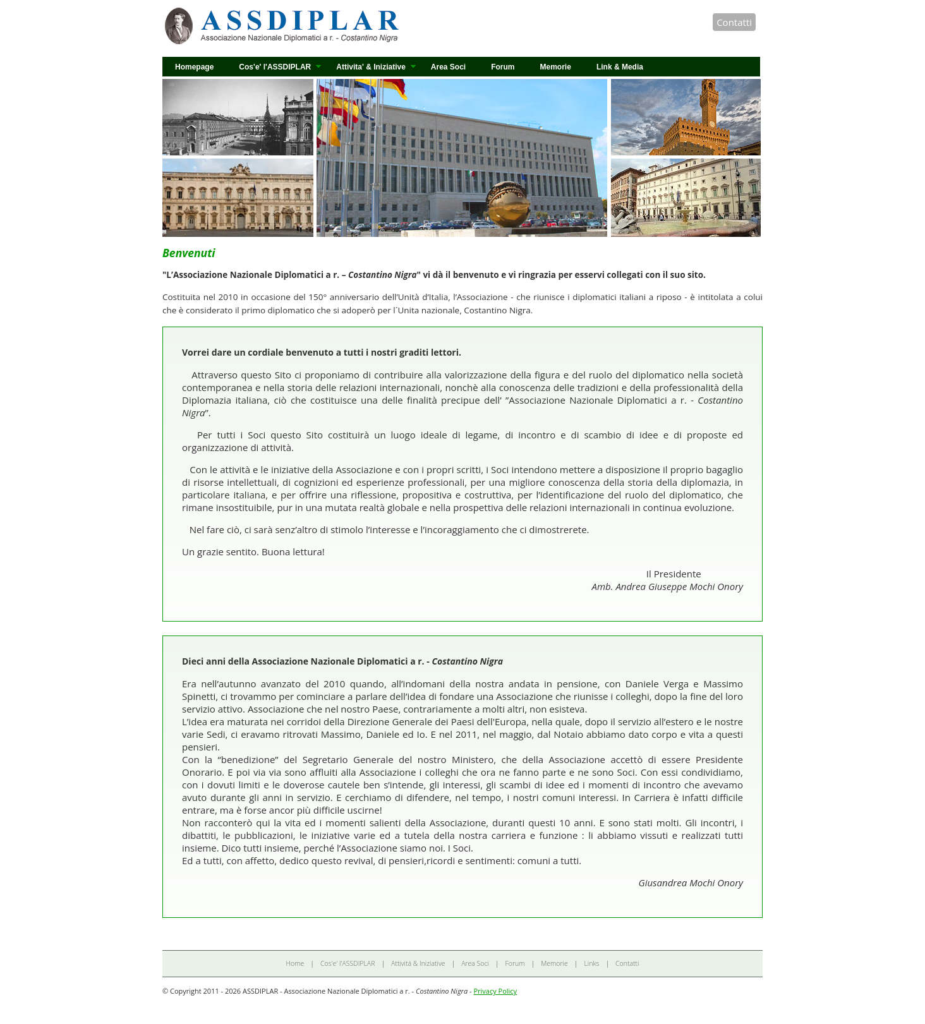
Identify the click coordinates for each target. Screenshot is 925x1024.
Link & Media (619, 67)
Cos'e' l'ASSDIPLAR (275, 67)
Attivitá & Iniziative (418, 963)
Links (591, 963)
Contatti (734, 22)
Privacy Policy (495, 991)
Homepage (194, 67)
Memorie (555, 67)
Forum (502, 67)
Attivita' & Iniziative (371, 67)
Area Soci (448, 67)
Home (295, 963)
